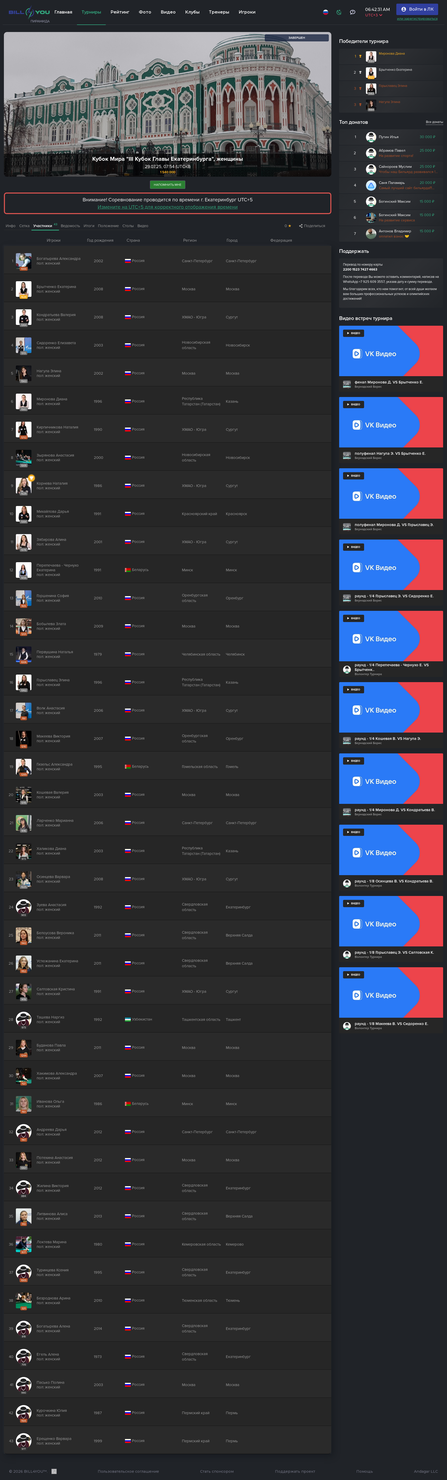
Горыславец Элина (393, 86)
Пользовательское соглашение (128, 1471)
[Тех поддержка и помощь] (351, 12)
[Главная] (29, 12)
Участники (45, 225)
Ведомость (70, 226)
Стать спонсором (217, 1471)
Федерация (281, 240)
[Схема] (338, 12)
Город (232, 240)
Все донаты (434, 122)
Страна (133, 240)
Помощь (364, 1471)
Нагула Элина (389, 102)
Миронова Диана (392, 54)
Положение (108, 226)
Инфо (11, 226)
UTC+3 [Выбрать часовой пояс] (372, 15)
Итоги (89, 226)
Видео (142, 226)
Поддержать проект (295, 1471)
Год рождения (100, 240)
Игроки (54, 240)
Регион (190, 240)
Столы (128, 226)
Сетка (24, 226)
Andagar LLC (426, 1471)
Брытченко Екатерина (395, 70)
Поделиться (312, 226)
